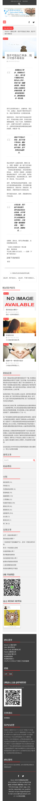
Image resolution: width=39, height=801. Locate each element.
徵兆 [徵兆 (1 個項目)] (10, 674)
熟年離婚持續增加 (9, 555)
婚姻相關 (6, 496)
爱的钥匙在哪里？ (12, 309)
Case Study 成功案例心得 (12, 649)
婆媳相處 (6, 492)
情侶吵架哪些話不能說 (10, 568)
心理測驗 (6, 499)
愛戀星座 (6, 510)
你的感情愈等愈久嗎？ (10, 558)
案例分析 (6, 520)
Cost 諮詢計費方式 (10, 654)
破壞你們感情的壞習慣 (10, 561)
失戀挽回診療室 (8, 489)
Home (7, 31)
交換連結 (7, 718)
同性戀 (5, 486)
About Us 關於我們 (10, 645)
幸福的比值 (10, 335)
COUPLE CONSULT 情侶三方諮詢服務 (16, 661)
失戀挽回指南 (8, 656)
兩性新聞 (6, 482)
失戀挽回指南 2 (9, 659)
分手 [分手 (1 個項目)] (6, 674)
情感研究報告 (7, 503)
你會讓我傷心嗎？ (9, 551)
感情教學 (6, 513)
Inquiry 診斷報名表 (10, 652)
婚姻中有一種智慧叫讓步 (14, 360)
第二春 (5, 523)
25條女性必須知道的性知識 (20, 273)
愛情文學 (13, 31)
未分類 (5, 517)
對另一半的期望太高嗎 (10, 548)
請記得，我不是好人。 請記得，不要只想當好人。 (19, 278)
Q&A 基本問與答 (9, 647)
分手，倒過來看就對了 (10, 535)
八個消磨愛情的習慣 (9, 565)
